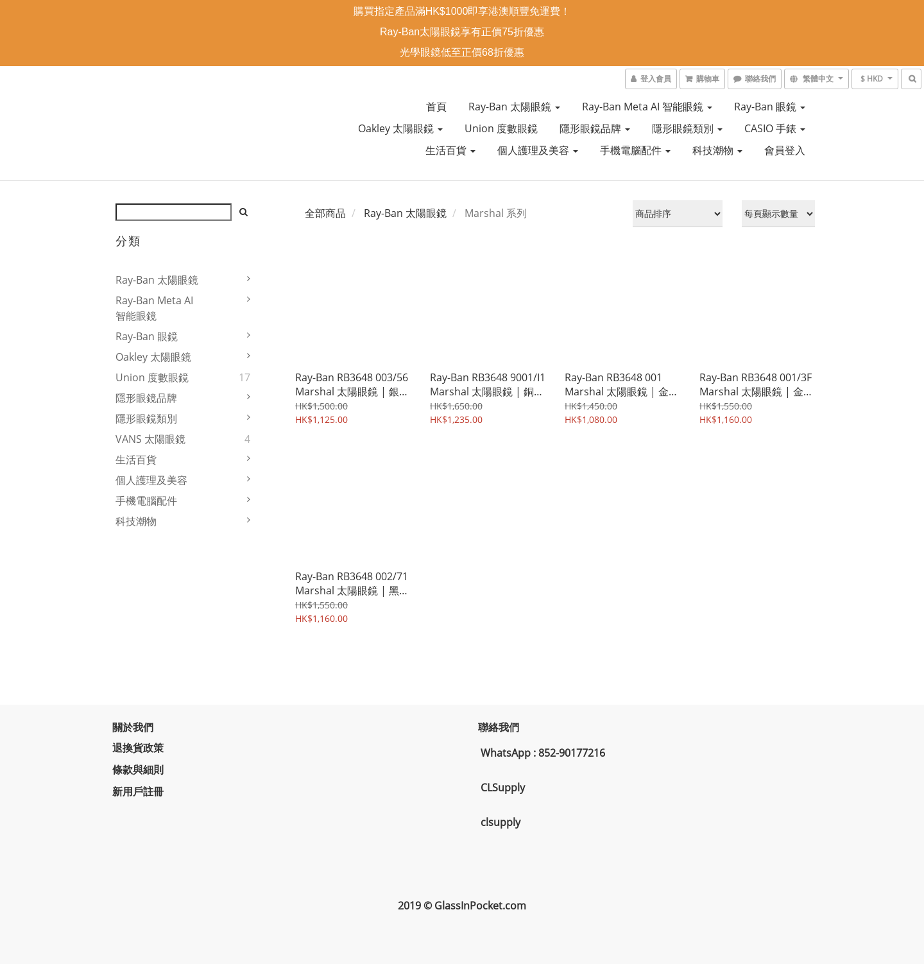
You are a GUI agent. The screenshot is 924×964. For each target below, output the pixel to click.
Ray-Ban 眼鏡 (769, 106)
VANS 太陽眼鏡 (150, 439)
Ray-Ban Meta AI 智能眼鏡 (647, 106)
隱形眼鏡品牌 (595, 128)
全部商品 (325, 213)
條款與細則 (141, 769)
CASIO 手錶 (774, 128)
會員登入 (784, 150)
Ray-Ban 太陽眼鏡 (514, 106)
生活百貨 (450, 150)
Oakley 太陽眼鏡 (400, 128)
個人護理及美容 (537, 150)
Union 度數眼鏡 (501, 128)
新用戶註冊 (141, 791)
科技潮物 (717, 150)
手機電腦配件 (635, 150)
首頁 (436, 106)
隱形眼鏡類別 (687, 128)
